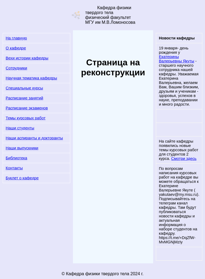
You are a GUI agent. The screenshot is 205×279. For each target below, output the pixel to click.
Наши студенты (20, 128)
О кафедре (16, 48)
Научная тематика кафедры (31, 78)
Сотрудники (16, 68)
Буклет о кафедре (22, 178)
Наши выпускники (22, 148)
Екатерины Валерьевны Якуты (176, 59)
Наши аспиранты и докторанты (34, 138)
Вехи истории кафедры (27, 58)
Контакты (14, 168)
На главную (16, 38)
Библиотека (16, 158)
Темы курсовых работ (25, 118)
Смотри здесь (184, 158)
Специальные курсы (24, 88)
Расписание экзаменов (27, 108)
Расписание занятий (24, 98)
